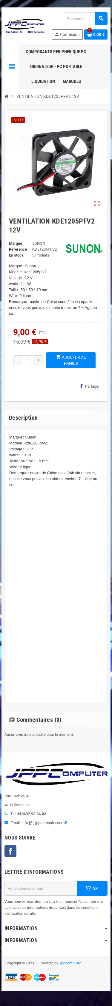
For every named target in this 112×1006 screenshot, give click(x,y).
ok (92, 888)
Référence (18, 249)
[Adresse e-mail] (40, 888)
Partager (89, 386)
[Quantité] (28, 360)
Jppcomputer (70, 963)
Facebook (10, 851)
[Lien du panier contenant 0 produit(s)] (96, 34)
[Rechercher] (86, 18)
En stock (16, 255)
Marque (15, 243)
